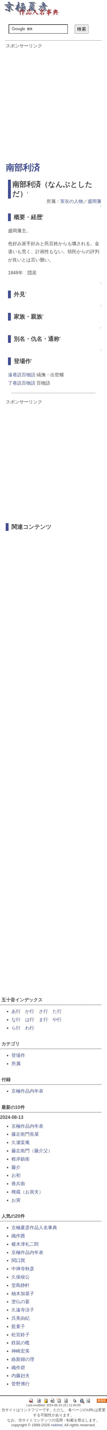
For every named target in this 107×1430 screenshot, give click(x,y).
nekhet (56, 1425)
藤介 (16, 1167)
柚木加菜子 (22, 1293)
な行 (16, 1019)
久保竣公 (20, 1277)
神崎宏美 (20, 1351)
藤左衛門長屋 (25, 1134)
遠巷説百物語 (21, 374)
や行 (57, 1019)
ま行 (43, 1019)
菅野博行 (20, 1383)
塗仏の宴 (20, 1301)
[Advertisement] (53, 102)
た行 (57, 1011)
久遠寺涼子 (22, 1309)
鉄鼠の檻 (20, 1342)
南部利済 (23, 167)
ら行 (16, 1027)
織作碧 (18, 1367)
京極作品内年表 (27, 1091)
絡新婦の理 (22, 1359)
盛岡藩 (94, 201)
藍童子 (18, 1326)
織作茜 (18, 1235)
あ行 (16, 1011)
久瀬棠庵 (20, 1142)
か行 (29, 1011)
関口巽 (18, 1260)
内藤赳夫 (20, 1375)
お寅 (16, 1200)
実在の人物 (71, 201)
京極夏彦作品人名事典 (34, 1227)
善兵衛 (18, 1183)
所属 (16, 1063)
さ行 (43, 1011)
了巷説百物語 (21, 383)
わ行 (29, 1027)
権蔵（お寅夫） (27, 1191)
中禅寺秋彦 (22, 1268)
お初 (16, 1175)
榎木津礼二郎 (25, 1244)
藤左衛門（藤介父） (32, 1150)
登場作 (18, 1055)
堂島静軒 (20, 1285)
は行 (29, 1019)
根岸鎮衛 (20, 1159)
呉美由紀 (20, 1318)
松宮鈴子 (20, 1334)
